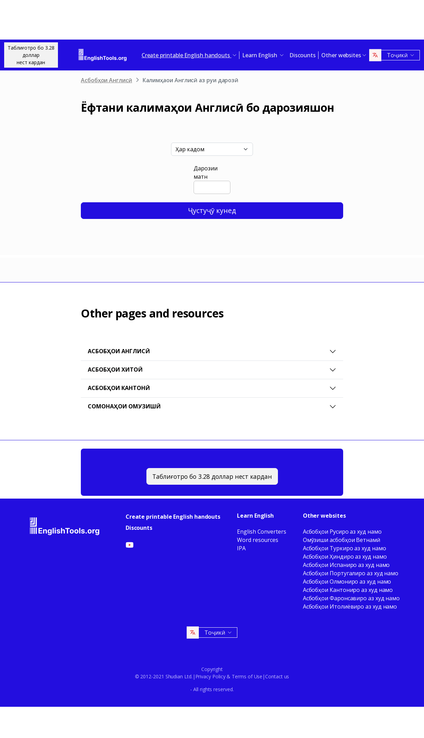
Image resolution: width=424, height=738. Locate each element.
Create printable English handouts (173, 516)
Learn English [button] (260, 55)
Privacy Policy (210, 676)
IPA (241, 548)
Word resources (257, 540)
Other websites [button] (341, 55)
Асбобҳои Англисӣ (106, 80)
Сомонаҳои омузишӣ (124, 406)
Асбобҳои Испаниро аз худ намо (346, 565)
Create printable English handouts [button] (186, 55)
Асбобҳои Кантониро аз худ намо (348, 590)
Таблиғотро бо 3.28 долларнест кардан (31, 55)
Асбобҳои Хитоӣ (115, 369)
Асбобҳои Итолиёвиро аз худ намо (350, 606)
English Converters (261, 531)
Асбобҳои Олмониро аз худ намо (347, 581)
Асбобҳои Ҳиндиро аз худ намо (345, 556)
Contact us (277, 676)
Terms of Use (247, 676)
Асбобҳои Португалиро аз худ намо (350, 573)
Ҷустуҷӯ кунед (212, 210)
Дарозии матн (205, 172)
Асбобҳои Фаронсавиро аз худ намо (351, 598)
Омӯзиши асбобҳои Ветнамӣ (341, 540)
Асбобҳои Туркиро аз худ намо (344, 548)
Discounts (302, 55)
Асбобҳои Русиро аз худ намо (342, 531)
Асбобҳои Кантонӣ (119, 388)
